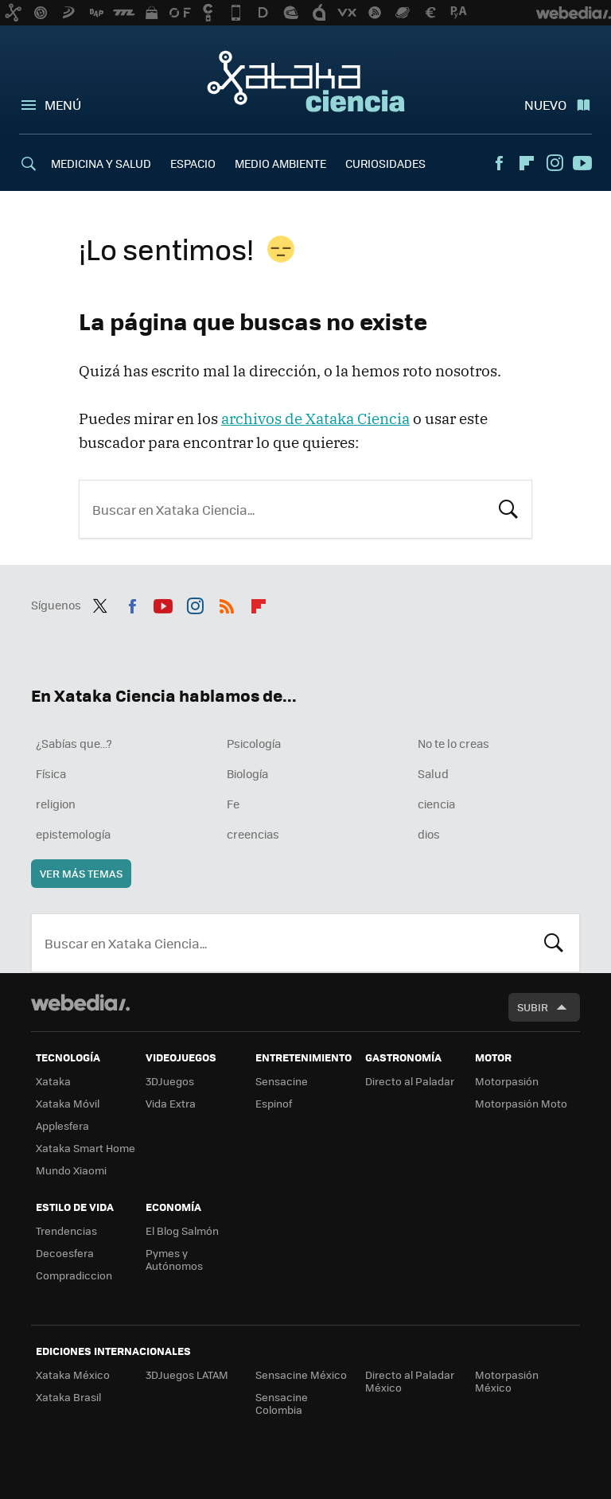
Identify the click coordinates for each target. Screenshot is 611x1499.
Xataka (53, 1080)
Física (51, 773)
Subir (532, 1006)
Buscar (508, 507)
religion (56, 804)
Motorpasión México (507, 1381)
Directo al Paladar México (409, 1381)
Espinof (273, 1103)
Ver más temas (81, 873)
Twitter (100, 603)
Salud (433, 773)
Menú (63, 104)
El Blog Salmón (182, 1230)
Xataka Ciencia (306, 81)
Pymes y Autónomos (174, 1259)
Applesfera (62, 1125)
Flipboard (526, 163)
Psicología (254, 743)
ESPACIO (193, 163)
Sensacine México (301, 1374)
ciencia (436, 804)
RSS (226, 603)
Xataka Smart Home (85, 1147)
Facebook (498, 163)
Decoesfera (65, 1252)
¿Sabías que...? (74, 743)
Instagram (554, 163)
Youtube (582, 163)
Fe (233, 804)
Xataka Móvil (67, 1103)
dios (429, 834)
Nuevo (545, 104)
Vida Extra (171, 1103)
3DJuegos (170, 1080)
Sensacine (281, 1080)
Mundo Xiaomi (71, 1170)
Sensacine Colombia (281, 1403)
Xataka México (73, 1374)
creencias (253, 834)
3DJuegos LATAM (187, 1374)
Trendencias (66, 1230)
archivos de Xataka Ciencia (315, 418)
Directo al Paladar (409, 1080)
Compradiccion (74, 1275)
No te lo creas (453, 743)
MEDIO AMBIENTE (280, 163)
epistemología (73, 834)
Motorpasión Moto (521, 1103)
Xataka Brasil (68, 1396)
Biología (247, 773)
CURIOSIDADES (385, 163)
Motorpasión (507, 1080)
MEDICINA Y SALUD (101, 163)
